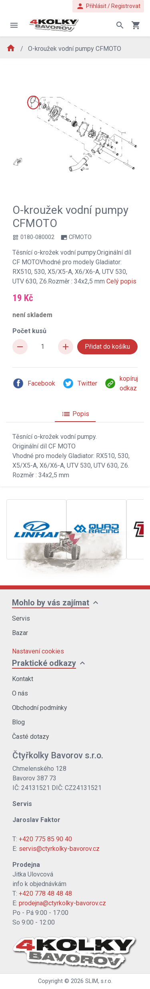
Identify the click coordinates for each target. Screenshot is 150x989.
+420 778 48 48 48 (45, 893)
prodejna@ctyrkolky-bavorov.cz (62, 903)
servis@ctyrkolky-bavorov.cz (59, 848)
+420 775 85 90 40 (45, 839)
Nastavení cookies (38, 651)
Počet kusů (29, 331)
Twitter (79, 383)
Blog (18, 722)
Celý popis (121, 281)
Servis (21, 618)
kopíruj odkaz (121, 383)
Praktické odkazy (44, 663)
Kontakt (22, 679)
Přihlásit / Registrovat (108, 6)
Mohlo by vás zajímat (50, 602)
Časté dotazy (30, 736)
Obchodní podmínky (39, 708)
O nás (20, 693)
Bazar (20, 633)
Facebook (33, 383)
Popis (75, 414)
